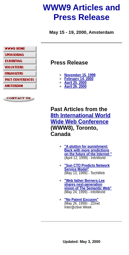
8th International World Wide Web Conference (80, 118)
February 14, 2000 (79, 79)
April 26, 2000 (75, 86)
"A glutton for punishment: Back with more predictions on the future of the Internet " (88, 150)
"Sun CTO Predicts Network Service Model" (87, 167)
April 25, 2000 (75, 83)
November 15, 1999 (80, 75)
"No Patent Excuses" (81, 200)
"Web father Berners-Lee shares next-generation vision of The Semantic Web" (87, 184)
